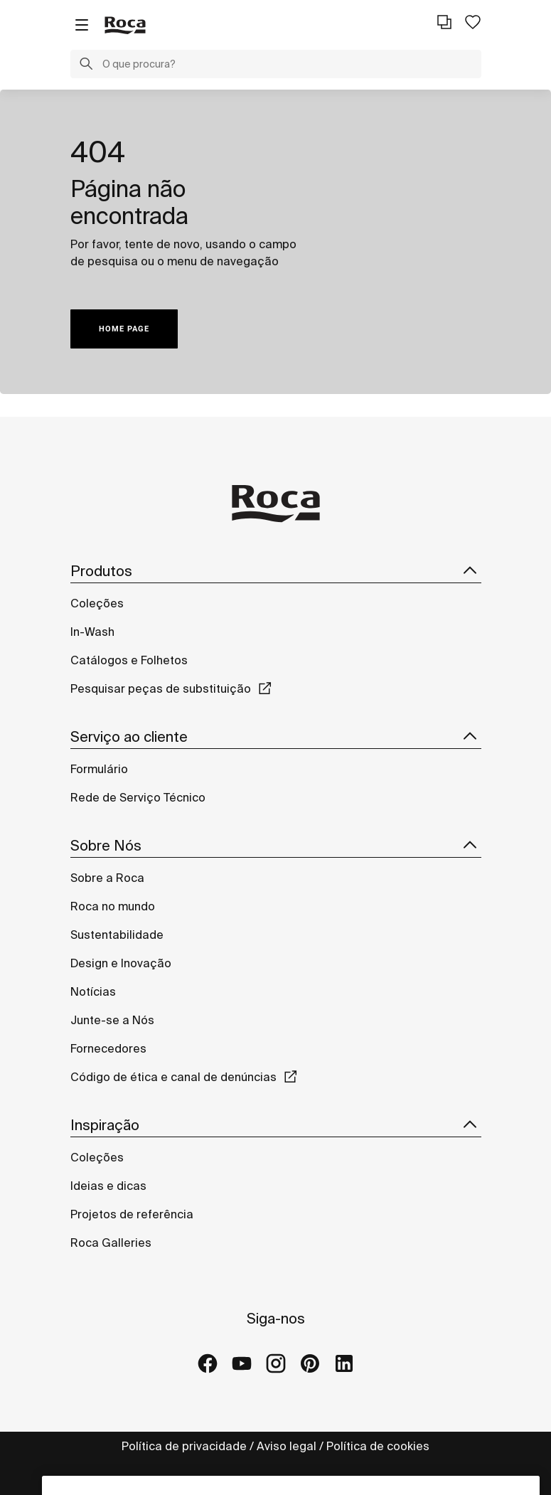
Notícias (93, 991)
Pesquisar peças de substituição (160, 688)
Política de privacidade (184, 1446)
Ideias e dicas (108, 1185)
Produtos (275, 571)
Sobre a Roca (107, 877)
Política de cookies (377, 1446)
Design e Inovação (120, 963)
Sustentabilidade (117, 934)
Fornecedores (108, 1048)
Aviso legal (286, 1446)
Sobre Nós (275, 845)
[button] (86, 65)
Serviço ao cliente (275, 736)
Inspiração (275, 1125)
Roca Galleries (110, 1242)
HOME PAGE (124, 329)
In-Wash (92, 631)
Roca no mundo (112, 906)
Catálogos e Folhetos (129, 660)
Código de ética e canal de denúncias (173, 1076)
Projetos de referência (131, 1214)
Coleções (97, 603)
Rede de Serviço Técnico (137, 797)
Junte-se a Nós (112, 1019)
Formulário (99, 768)
